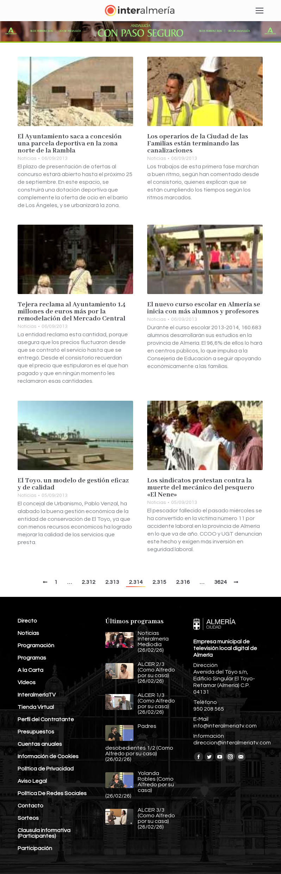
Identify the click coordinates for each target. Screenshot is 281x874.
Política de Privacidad (46, 769)
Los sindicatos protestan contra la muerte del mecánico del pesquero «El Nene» (200, 487)
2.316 (183, 582)
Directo (27, 621)
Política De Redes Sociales (52, 793)
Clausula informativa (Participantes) (44, 833)
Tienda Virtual (36, 707)
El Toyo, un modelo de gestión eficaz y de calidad (73, 484)
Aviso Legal (32, 781)
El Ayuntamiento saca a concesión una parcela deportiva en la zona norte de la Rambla (70, 143)
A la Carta (30, 670)
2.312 (88, 582)
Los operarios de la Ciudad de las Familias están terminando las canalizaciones (197, 143)
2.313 (112, 582)
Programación (36, 645)
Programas (32, 658)
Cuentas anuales (40, 744)
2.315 (159, 582)
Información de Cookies (48, 756)
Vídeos (27, 682)
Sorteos (28, 818)
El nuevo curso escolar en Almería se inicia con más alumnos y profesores (203, 308)
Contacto (30, 806)
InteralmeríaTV (37, 695)
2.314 (136, 582)
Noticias (27, 158)
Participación (35, 848)
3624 (220, 582)
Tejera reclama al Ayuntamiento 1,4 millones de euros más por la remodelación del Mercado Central (72, 311)
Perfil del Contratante (46, 719)
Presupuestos (36, 732)
